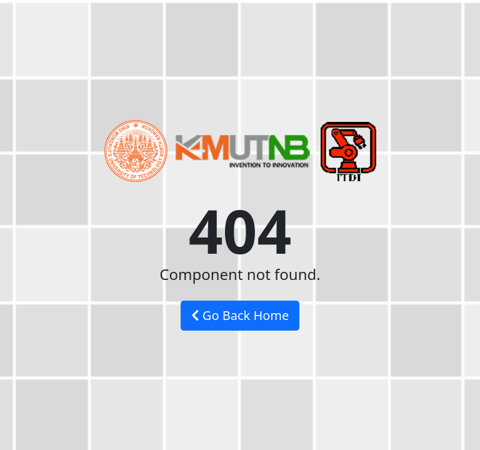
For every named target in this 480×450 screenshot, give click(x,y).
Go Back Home (240, 315)
